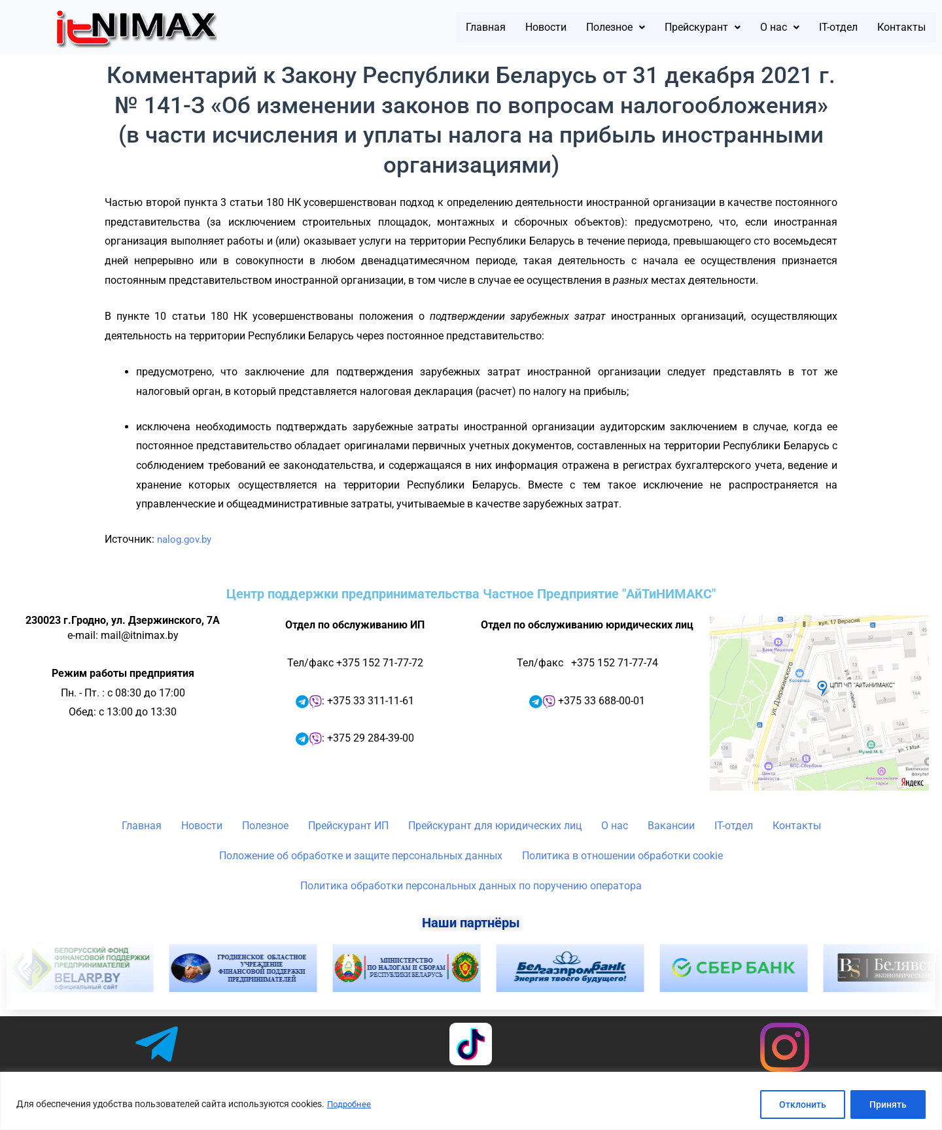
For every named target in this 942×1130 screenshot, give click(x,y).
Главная (408, 27)
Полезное (561, 27)
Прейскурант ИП (348, 825)
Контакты (895, 27)
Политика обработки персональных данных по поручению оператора (471, 886)
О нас (752, 27)
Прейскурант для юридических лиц (495, 825)
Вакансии (671, 825)
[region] (471, 1101)
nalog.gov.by (186, 539)
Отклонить (802, 1104)
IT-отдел (820, 27)
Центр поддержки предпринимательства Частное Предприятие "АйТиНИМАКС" (471, 594)
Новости (479, 27)
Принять (888, 1104)
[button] (561, 27)
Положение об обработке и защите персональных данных (360, 855)
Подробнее (350, 1104)
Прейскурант (663, 27)
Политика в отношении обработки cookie (622, 855)
